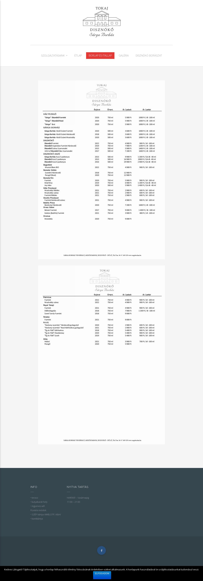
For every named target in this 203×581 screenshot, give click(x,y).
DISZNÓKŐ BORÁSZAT (149, 55)
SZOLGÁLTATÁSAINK (53, 55)
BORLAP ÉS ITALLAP (100, 55)
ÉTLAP (78, 55)
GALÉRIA (124, 55)
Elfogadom (102, 573)
